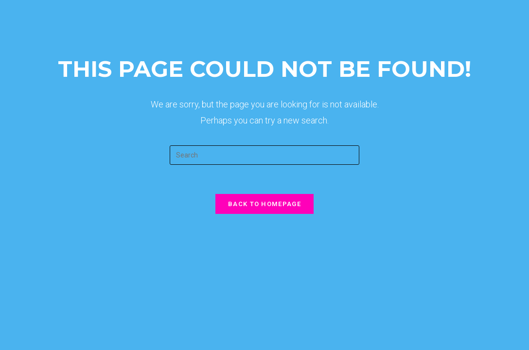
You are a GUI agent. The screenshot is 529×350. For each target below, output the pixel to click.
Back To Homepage (264, 204)
